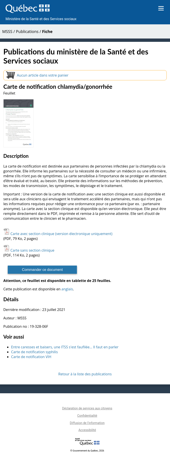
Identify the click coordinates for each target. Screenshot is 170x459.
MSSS (7, 31)
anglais (67, 289)
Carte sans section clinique (28, 250)
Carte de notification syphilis (34, 351)
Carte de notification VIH (31, 356)
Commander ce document (42, 270)
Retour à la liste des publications (85, 374)
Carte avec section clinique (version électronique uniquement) (57, 233)
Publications (27, 31)
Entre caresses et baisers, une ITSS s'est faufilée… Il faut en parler (65, 347)
